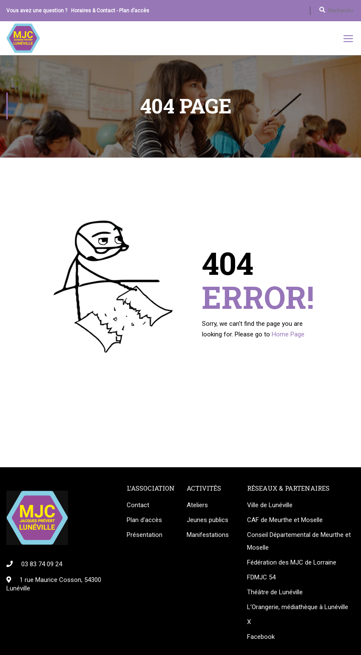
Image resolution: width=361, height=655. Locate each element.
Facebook (261, 638)
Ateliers (197, 506)
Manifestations (208, 536)
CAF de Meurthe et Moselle (285, 521)
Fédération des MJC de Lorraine (291, 563)
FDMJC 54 (261, 578)
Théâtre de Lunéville (275, 593)
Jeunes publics (207, 521)
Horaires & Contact (93, 11)
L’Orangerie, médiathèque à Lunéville (297, 608)
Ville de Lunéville (270, 506)
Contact (138, 506)
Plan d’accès (134, 11)
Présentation (144, 536)
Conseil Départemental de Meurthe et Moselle (299, 542)
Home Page (288, 335)
